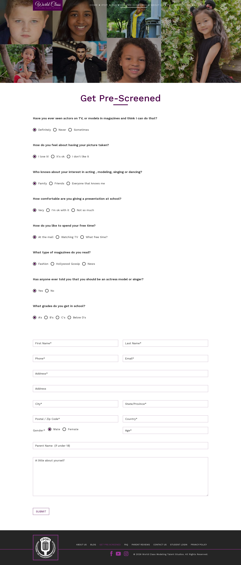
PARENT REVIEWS (178, 5)
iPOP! (104, 5)
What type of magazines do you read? (62, 252)
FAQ (114, 5)
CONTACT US (202, 5)
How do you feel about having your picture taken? (71, 145)
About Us (157, 5)
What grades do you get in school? (59, 306)
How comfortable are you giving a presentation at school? (77, 198)
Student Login (178, 544)
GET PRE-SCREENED (133, 5)
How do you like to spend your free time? (64, 225)
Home (94, 5)
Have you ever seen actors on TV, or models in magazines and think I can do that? (95, 118)
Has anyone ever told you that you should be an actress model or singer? (88, 279)
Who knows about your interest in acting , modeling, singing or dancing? (87, 172)
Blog (93, 544)
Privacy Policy (199, 544)
